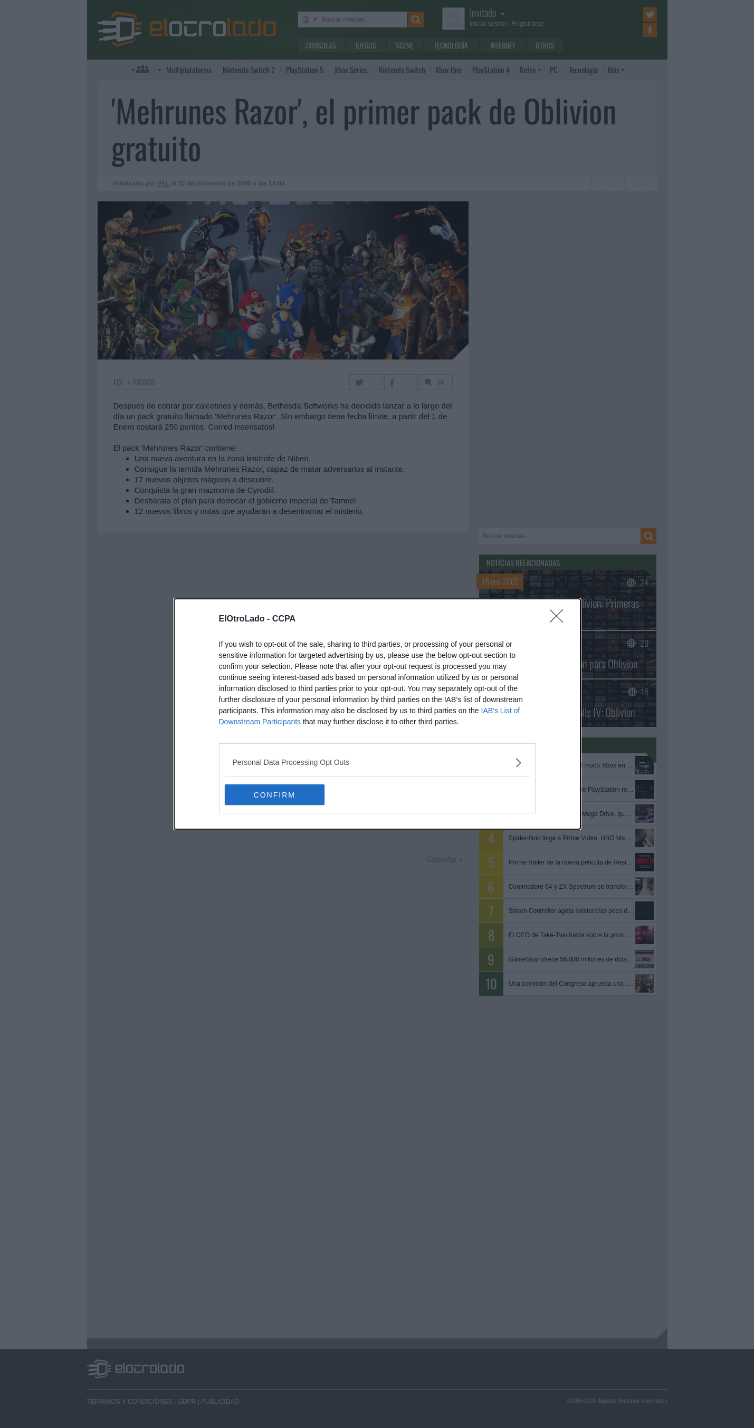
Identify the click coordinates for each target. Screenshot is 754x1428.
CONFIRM (274, 795)
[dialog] (377, 714)
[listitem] (377, 762)
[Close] (560, 619)
